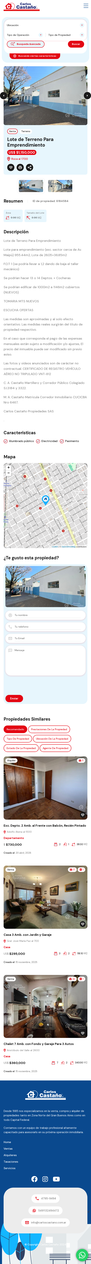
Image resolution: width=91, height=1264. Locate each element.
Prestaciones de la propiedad (49, 729)
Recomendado (15, 729)
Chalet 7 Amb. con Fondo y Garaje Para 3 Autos (39, 1044)
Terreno (25, 131)
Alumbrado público (21, 441)
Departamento (14, 838)
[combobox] (45, 25)
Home (7, 1142)
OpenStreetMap (69, 547)
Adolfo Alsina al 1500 (17, 831)
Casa (7, 947)
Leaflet (55, 547)
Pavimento (72, 441)
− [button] (8, 473)
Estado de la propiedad (21, 748)
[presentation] (32, 685)
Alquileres (10, 1155)
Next (87, 95)
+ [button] (8, 468)
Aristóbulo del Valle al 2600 (21, 1050)
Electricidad (49, 441)
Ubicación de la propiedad (52, 738)
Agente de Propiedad (55, 748)
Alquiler (11, 760)
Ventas (8, 1149)
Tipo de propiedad (18, 738)
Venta (12, 131)
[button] (86, 6)
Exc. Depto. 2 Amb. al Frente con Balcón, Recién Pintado (45, 826)
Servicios (9, 1168)
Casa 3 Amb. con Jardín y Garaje (28, 935)
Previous (3, 95)
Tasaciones (11, 1162)
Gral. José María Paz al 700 (21, 941)
